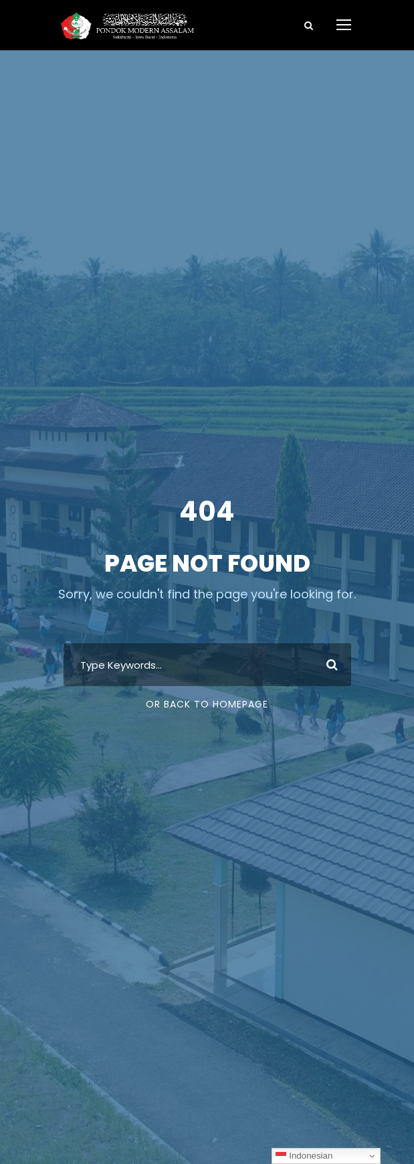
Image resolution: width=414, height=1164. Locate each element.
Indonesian (304, 1156)
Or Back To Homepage (207, 704)
